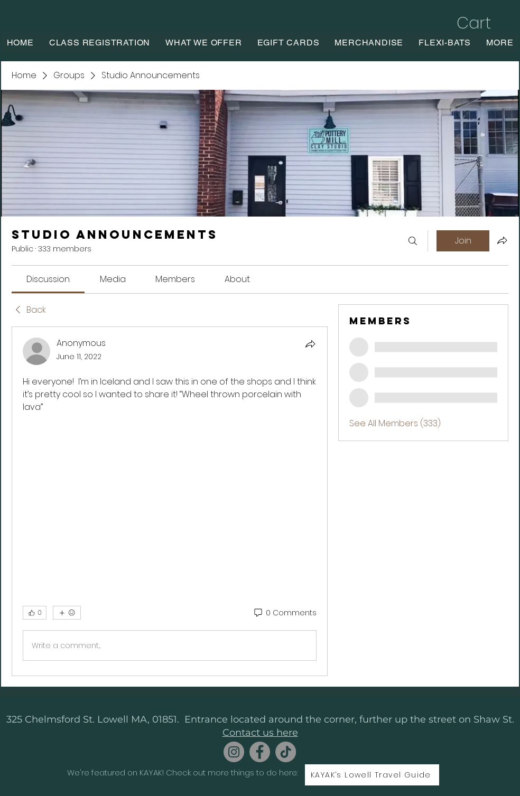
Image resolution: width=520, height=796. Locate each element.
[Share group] (502, 240)
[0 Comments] (285, 613)
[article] (170, 501)
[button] (485, 23)
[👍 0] (35, 613)
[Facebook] (259, 752)
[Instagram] (234, 752)
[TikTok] (285, 752)
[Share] (310, 344)
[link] (48, 279)
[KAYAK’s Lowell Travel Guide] (372, 774)
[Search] (412, 240)
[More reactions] (67, 613)
